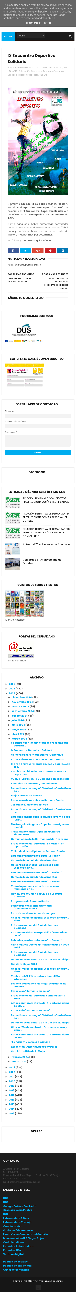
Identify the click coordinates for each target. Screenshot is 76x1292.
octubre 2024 (21, 706)
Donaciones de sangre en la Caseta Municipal (40, 959)
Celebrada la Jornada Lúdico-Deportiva (37, 754)
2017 (12, 1095)
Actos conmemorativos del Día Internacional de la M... (40, 1004)
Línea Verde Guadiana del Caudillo (25, 1234)
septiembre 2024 (23, 711)
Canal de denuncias (16, 1269)
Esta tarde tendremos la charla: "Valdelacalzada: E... (31, 907)
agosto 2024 (20, 715)
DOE (5, 1214)
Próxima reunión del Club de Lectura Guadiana (34, 926)
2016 (12, 1099)
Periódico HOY (12, 1250)
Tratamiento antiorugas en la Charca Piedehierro (35, 833)
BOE (5, 1198)
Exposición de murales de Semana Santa (37, 759)
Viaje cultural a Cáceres (26, 795)
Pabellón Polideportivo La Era (32, 74)
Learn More (33, 23)
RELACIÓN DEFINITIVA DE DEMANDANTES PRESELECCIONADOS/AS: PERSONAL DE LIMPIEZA (46, 517)
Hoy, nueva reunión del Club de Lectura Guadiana (36, 895)
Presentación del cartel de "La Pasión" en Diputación (37, 845)
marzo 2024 (19, 738)
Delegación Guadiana (30, 71)
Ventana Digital (13, 1254)
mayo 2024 (19, 729)
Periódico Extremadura (18, 1246)
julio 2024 (18, 720)
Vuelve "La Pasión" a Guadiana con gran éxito (40, 779)
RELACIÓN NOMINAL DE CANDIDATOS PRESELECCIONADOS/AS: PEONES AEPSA (46, 500)
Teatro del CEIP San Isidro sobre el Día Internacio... (35, 978)
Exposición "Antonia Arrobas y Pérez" (35, 1046)
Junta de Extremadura (18, 1230)
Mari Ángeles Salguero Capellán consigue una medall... (40, 826)
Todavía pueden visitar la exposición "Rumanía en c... (35, 887)
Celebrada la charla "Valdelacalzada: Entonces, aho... (35, 866)
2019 (12, 1086)
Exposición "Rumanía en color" (30, 991)
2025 (12, 688)
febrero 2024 (20, 1057)
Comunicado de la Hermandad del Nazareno (40, 839)
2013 (12, 1113)
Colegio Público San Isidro (19, 1206)
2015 (12, 1104)
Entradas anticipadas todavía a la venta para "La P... (40, 818)
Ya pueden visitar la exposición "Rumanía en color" (39, 934)
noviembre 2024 (22, 702)
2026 (12, 684)
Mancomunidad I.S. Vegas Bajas (23, 1238)
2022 (12, 1072)
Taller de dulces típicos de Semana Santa (38, 851)
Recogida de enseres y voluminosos (34, 783)
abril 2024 (18, 734)
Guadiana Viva (12, 1226)
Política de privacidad (17, 1265)
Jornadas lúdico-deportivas (29, 804)
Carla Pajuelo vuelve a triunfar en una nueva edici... (40, 946)
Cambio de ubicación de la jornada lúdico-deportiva (38, 773)
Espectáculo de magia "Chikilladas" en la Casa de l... (41, 789)
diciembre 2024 (22, 697)
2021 (12, 1076)
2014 (12, 1108)
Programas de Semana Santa (30, 901)
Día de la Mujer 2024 (24, 964)
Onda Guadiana (13, 1242)
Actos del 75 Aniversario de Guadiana (46, 544)
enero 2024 (19, 1061)
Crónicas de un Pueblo (17, 1210)
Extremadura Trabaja (17, 1222)
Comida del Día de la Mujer (28, 1051)
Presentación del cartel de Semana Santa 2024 (38, 997)
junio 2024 (18, 725)
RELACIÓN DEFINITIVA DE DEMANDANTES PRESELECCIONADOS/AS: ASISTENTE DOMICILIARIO (46, 532)
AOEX (14, 71)
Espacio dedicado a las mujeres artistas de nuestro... (38, 985)
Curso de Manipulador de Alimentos (34, 860)
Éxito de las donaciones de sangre (33, 913)
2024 (12, 693)
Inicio (8, 36)
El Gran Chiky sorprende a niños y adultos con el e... (40, 765)
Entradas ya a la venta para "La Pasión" (36, 855)
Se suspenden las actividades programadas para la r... (39, 744)
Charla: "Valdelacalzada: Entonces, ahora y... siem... (40, 919)
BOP (5, 1202)
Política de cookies (15, 1261)
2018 (12, 1090)
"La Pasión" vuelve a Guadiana (30, 1042)
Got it (47, 23)
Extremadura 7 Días (16, 1218)
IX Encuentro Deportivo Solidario (32, 750)
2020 (12, 1081)
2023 (12, 1067)
